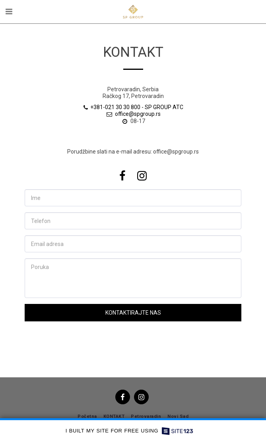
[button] (9, 11)
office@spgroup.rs (133, 114)
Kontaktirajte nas (133, 312)
